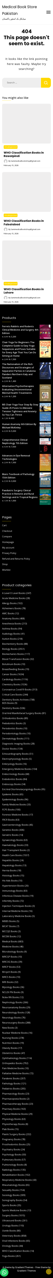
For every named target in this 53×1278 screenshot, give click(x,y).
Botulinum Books (11, 664)
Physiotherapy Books (13, 1124)
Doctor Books (9, 748)
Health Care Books (12, 855)
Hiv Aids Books (10, 880)
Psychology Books (11, 1154)
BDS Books (8, 703)
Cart (4, 525)
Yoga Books (8, 1256)
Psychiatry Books (11, 1149)
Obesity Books (10, 1048)
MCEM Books (9, 936)
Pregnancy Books (11, 1139)
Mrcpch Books (9, 971)
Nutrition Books (10, 1042)
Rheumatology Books (13, 1185)
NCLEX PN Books (11, 992)
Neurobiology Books (13, 1012)
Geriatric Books (10, 834)
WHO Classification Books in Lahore (24, 291)
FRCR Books (8, 819)
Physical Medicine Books (15, 1114)
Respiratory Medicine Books (17, 1179)
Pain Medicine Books (13, 1068)
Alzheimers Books (11, 608)
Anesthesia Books (11, 623)
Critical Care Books (12, 694)
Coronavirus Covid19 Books (17, 689)
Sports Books (9, 1205)
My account (8, 547)
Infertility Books (10, 900)
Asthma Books (10, 628)
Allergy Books (9, 603)
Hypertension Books (13, 885)
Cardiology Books (11, 679)
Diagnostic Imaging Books (16, 743)
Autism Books (9, 638)
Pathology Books (11, 1083)
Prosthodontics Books (14, 1144)
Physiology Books (11, 1119)
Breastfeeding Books (13, 669)
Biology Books (10, 648)
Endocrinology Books (13, 774)
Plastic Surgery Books (13, 1134)
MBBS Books (9, 921)
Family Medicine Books (14, 804)
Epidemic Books (10, 794)
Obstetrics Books (11, 1053)
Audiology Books (11, 633)
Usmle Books (9, 1230)
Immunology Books (12, 890)
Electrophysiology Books (15, 758)
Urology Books (10, 1225)
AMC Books (8, 613)
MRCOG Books (10, 961)
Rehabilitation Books (13, 1174)
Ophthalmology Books (14, 1058)
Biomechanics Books (13, 654)
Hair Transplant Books (14, 850)
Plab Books (8, 1129)
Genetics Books (10, 829)
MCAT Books (9, 926)
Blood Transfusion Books (15, 659)
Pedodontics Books (12, 723)
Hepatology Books (12, 865)
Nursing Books (10, 1037)
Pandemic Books (11, 1078)
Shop (5, 564)
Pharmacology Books (13, 1093)
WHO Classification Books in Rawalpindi (24, 154)
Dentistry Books (10, 708)
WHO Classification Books (15, 1250)
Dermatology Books (12, 738)
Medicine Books (10, 946)
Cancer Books (9, 674)
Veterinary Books (11, 1235)
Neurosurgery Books (13, 1022)
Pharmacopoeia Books (14, 1098)
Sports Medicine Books (14, 1210)
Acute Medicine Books (13, 598)
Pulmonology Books (13, 1164)
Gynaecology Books (12, 840)
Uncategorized (10, 147)
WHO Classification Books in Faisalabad (24, 222)
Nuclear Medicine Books (15, 1032)
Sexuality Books (10, 1190)
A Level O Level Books (13, 593)
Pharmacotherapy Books (15, 1103)
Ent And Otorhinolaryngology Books (21, 789)
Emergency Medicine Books (16, 769)
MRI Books (8, 982)
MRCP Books (9, 966)
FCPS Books (8, 809)
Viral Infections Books (13, 1240)
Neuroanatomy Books (14, 1007)
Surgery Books (10, 1215)
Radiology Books (11, 1169)
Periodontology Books (14, 733)
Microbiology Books (12, 951)
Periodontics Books (12, 728)
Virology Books (10, 1245)
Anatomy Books (10, 618)
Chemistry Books (11, 684)
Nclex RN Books (10, 997)
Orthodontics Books (12, 718)
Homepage (8, 542)
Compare (7, 536)
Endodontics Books (12, 779)
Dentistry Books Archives (15, 699)
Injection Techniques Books (17, 906)
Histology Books (11, 875)
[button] (4, 1272)
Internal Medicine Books (15, 911)
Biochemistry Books (12, 643)
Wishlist (6, 569)
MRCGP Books (9, 956)
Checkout (7, 531)
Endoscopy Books (11, 784)
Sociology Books (11, 1195)
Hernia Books (9, 870)
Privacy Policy (9, 553)
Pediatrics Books (11, 1088)
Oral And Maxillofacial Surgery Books (21, 713)
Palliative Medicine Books (15, 1073)
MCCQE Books (9, 931)
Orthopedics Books (12, 1063)
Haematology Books (13, 845)
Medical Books (10, 941)
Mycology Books (11, 987)
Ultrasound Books (11, 1220)
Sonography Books (12, 1200)
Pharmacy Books (11, 1108)
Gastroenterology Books (15, 824)
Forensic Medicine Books (15, 814)
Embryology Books (12, 763)
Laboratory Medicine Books (17, 916)
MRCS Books (9, 977)
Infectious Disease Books (15, 895)
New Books (8, 1027)
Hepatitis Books (10, 860)
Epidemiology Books (13, 799)
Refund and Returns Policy (16, 558)
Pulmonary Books (11, 1159)
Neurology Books (11, 1017)
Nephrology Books (12, 1002)
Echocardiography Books (15, 753)
